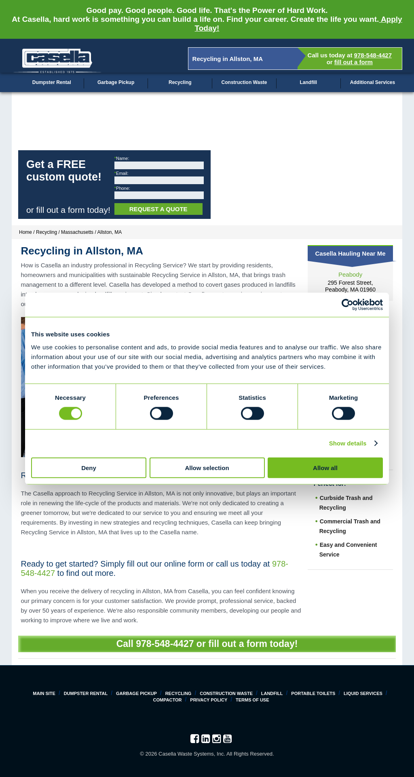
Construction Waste (244, 82)
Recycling (180, 82)
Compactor (167, 699)
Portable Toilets (313, 693)
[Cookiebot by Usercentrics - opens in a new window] (347, 305)
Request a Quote (158, 209)
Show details (348, 443)
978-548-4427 (373, 55)
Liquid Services (363, 693)
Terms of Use (252, 699)
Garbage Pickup (115, 82)
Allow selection (207, 467)
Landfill (308, 82)
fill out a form (353, 62)
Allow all (325, 467)
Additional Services (372, 82)
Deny (88, 467)
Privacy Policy (208, 699)
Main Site (44, 693)
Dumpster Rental (51, 82)
